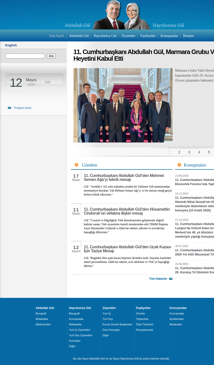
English (11, 45)
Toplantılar (142, 318)
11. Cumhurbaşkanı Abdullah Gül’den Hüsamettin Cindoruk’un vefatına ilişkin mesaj (127, 211)
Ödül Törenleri (144, 324)
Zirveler (140, 313)
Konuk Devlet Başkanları (117, 324)
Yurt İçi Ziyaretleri (79, 329)
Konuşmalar (169, 36)
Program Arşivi (22, 107)
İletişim (188, 36)
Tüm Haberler (158, 279)
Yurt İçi (107, 313)
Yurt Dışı (108, 318)
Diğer (72, 346)
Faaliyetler (147, 36)
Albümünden (43, 324)
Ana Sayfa (56, 36)
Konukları (75, 340)
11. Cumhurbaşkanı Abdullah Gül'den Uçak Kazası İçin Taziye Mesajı (127, 249)
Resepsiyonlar (144, 329)
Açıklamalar (177, 318)
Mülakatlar (42, 318)
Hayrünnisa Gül (105, 36)
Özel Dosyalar (111, 329)
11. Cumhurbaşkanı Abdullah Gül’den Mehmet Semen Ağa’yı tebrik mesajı (124, 177)
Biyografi (41, 313)
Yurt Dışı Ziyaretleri (80, 335)
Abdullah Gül (79, 36)
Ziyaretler (128, 36)
